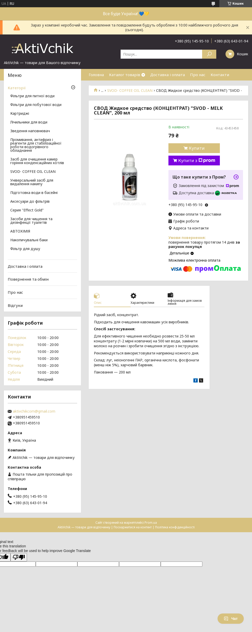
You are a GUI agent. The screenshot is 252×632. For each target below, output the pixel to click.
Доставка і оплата (167, 74)
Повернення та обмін (28, 279)
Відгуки (15, 305)
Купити (197, 148)
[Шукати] (209, 54)
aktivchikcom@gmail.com (34, 411)
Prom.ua (151, 522)
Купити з (196, 160)
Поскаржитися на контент (133, 527)
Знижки (96, 86)
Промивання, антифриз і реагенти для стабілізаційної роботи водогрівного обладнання (35, 145)
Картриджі (19, 114)
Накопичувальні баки (29, 240)
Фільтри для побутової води (35, 105)
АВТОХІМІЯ (20, 231)
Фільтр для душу (25, 249)
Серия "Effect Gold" (27, 210)
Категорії (17, 87)
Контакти (220, 74)
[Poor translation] (19, 557)
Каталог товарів (124, 74)
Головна (96, 74)
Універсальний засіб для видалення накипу (31, 182)
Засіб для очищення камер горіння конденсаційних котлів (37, 161)
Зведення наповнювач (30, 131)
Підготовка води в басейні (34, 193)
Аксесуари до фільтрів (30, 202)
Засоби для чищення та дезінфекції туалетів (31, 221)
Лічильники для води (28, 122)
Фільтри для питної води (32, 96)
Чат (231, 618)
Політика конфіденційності (175, 527)
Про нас (197, 74)
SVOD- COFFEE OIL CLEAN (33, 172)
